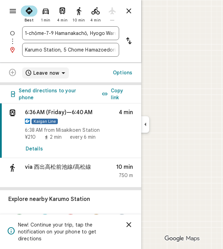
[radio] (29, 13)
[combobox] (70, 33)
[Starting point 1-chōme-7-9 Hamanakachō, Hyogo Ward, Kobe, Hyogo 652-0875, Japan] (70, 33)
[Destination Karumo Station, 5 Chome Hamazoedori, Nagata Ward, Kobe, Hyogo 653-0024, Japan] (70, 50)
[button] (70, 172)
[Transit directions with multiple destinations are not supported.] (12, 73)
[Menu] (13, 11)
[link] (70, 130)
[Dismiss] (129, 225)
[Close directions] (129, 11)
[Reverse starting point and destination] (129, 41)
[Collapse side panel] (145, 124)
